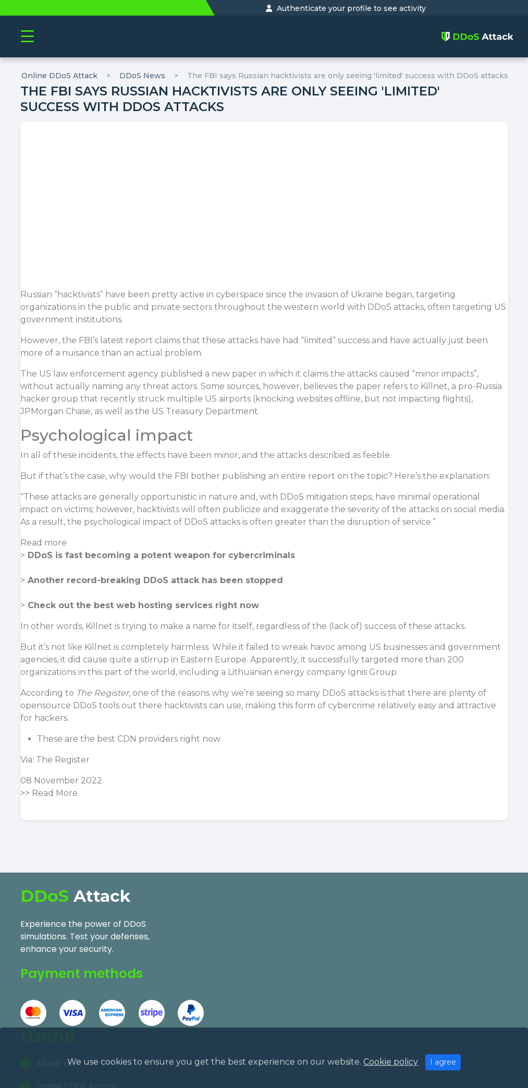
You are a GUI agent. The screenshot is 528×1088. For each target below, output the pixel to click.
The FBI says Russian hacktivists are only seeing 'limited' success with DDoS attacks (347, 75)
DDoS (379, 307)
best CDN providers (137, 739)
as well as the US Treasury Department (176, 411)
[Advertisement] (264, 210)
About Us (220, 920)
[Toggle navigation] (27, 36)
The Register (63, 760)
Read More (55, 793)
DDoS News (142, 75)
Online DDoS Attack (59, 75)
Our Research (230, 966)
